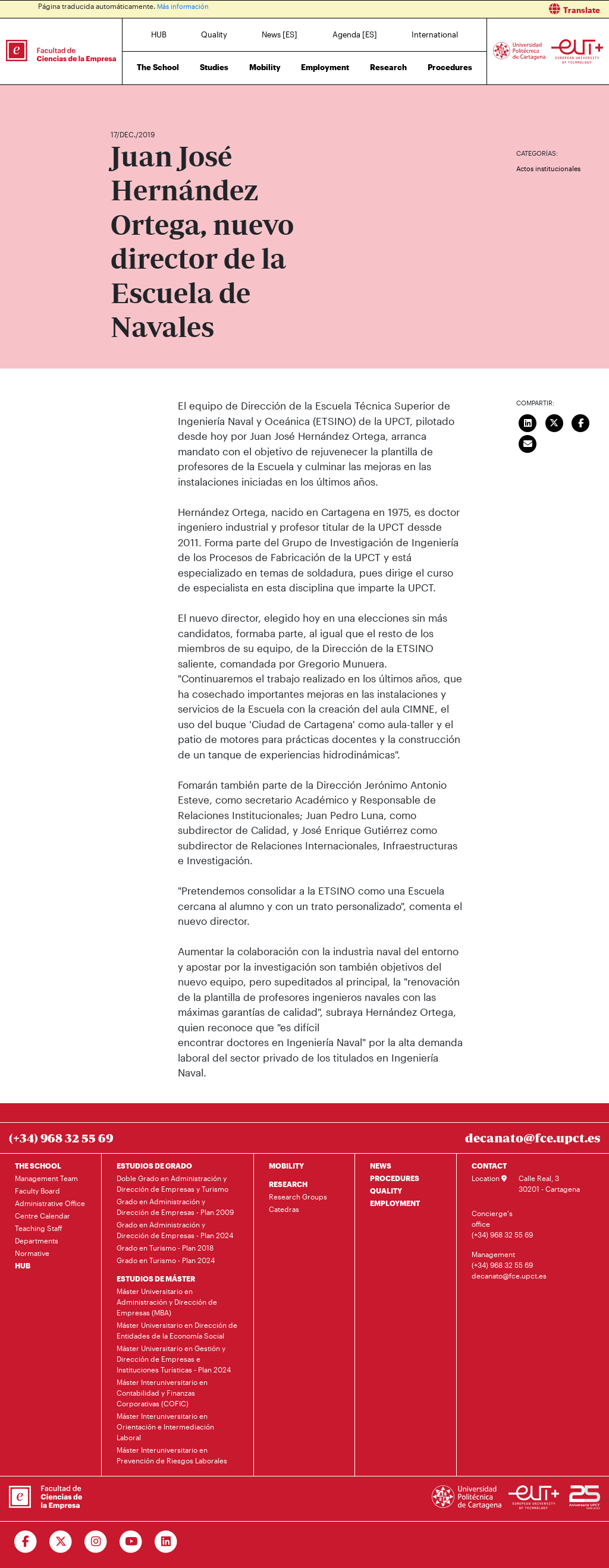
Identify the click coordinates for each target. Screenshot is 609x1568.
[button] (461, 9)
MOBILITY (286, 1165)
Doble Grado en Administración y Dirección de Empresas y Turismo (172, 1183)
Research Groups (298, 1196)
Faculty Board (37, 1190)
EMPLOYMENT (395, 1203)
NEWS (380, 1165)
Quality (214, 34)
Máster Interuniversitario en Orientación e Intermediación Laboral (165, 1426)
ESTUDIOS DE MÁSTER (156, 1278)
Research (388, 67)
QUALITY (386, 1190)
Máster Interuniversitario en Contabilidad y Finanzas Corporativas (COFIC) (162, 1393)
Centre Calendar (42, 1215)
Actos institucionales (548, 168)
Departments (36, 1240)
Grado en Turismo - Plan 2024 (166, 1260)
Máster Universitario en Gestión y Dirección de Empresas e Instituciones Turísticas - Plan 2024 (174, 1359)
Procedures (450, 67)
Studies (214, 67)
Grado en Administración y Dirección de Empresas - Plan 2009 (175, 1206)
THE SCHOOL (38, 1165)
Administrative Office (50, 1203)
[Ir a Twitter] (61, 1542)
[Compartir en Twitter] (554, 421)
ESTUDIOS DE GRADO (154, 1165)
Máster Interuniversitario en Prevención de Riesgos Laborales (172, 1455)
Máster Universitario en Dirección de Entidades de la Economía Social (177, 1330)
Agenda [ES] (354, 34)
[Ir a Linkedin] (166, 1542)
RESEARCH (288, 1184)
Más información (184, 6)
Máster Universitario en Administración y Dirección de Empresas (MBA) (167, 1302)
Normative (32, 1253)
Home (121, 99)
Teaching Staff (38, 1228)
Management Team (46, 1178)
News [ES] (279, 34)
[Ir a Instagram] (96, 1542)
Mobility (265, 67)
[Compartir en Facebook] (580, 421)
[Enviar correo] (527, 442)
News (143, 99)
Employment (325, 67)
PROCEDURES (394, 1178)
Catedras (284, 1209)
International (435, 34)
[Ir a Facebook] (26, 1542)
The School (158, 67)
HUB (159, 34)
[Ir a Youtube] (131, 1542)
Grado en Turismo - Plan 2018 (165, 1247)
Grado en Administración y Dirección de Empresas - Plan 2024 (175, 1229)
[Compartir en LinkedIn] (527, 421)
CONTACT (489, 1165)
